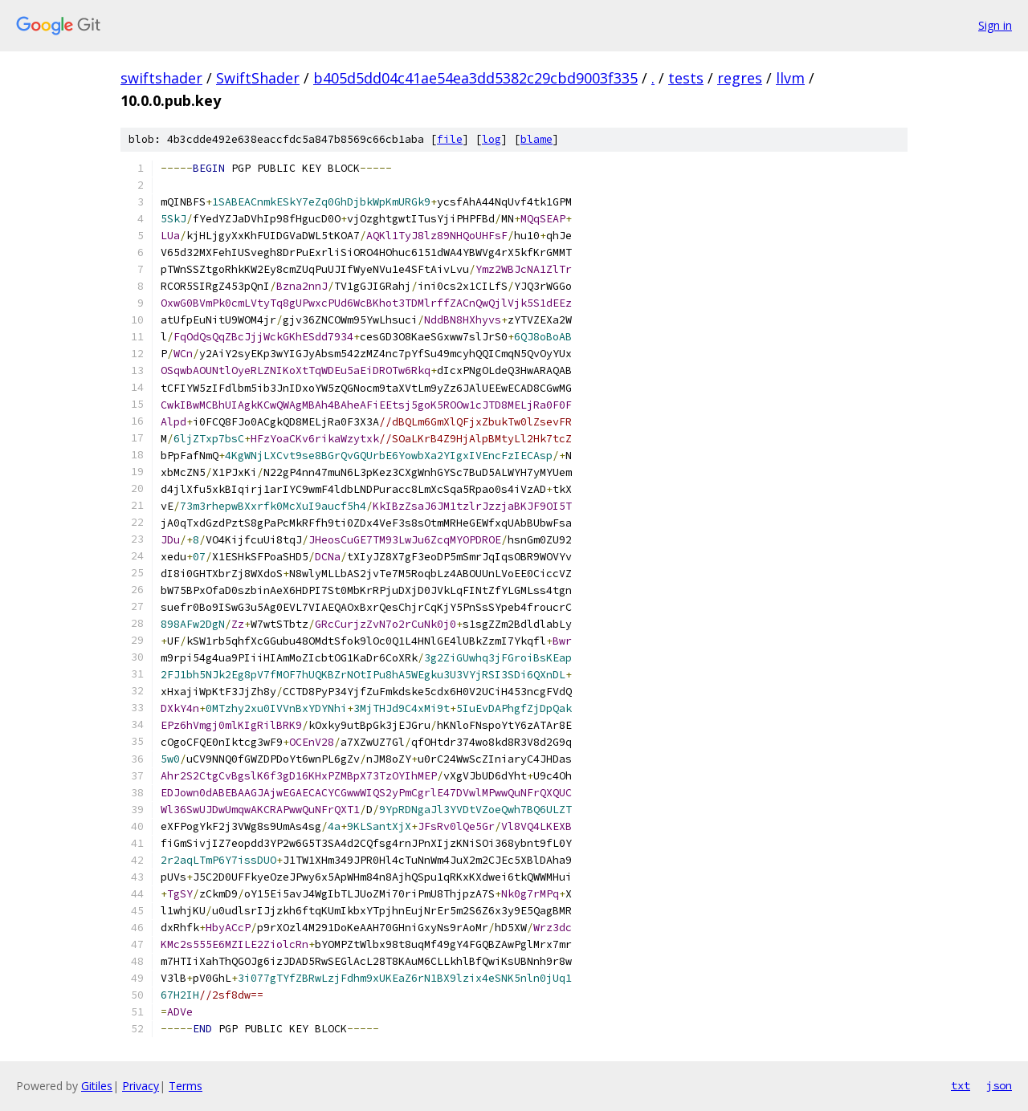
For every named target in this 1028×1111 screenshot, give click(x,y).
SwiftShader (258, 77)
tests (686, 77)
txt (960, 1085)
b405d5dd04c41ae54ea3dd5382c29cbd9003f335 (475, 77)
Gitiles (96, 1085)
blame (536, 139)
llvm (790, 77)
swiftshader (161, 77)
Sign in (995, 25)
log (491, 139)
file (450, 139)
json (999, 1085)
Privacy (140, 1085)
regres (739, 77)
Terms (185, 1085)
